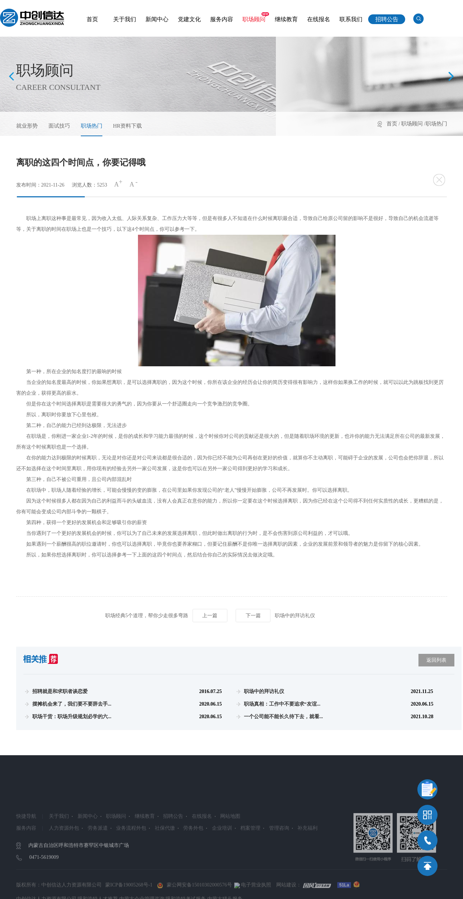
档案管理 (250, 848)
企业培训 (222, 848)
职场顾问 (253, 19)
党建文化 (189, 19)
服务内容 (221, 19)
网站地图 (230, 836)
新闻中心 (156, 19)
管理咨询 (279, 848)
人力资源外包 (64, 848)
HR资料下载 (127, 126)
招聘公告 (386, 19)
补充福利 (307, 848)
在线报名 (318, 19)
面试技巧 (59, 126)
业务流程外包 (131, 848)
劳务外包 (193, 848)
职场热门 (91, 126)
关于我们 (124, 19)
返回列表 (436, 660)
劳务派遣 (98, 848)
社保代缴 (165, 848)
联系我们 (350, 19)
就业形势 (27, 126)
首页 (92, 19)
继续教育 (286, 19)
